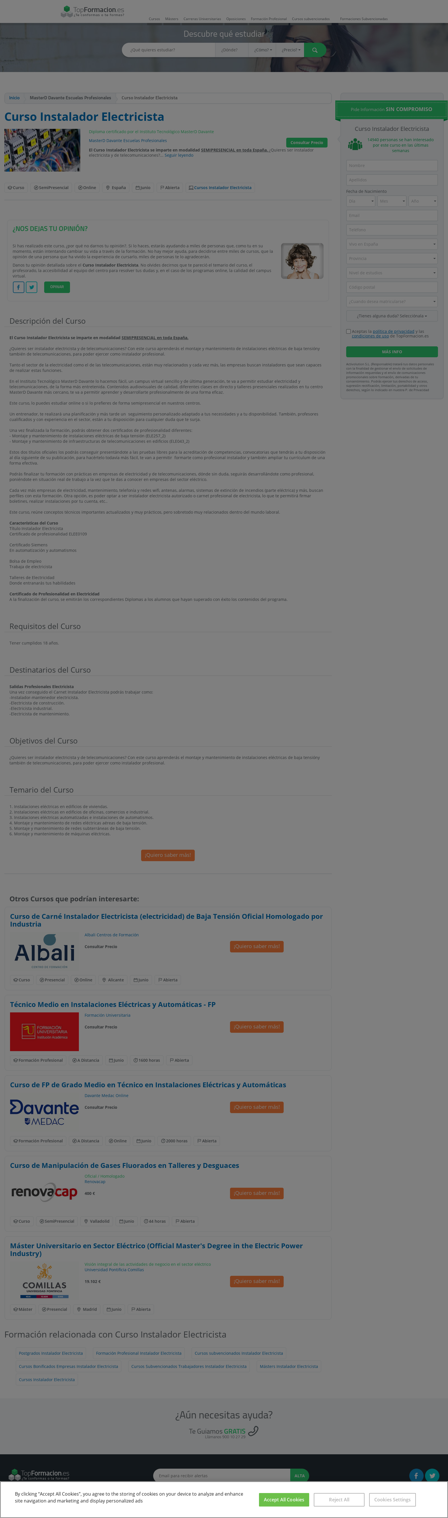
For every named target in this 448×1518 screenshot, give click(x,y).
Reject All (339, 1499)
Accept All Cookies (284, 1499)
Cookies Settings (392, 1499)
